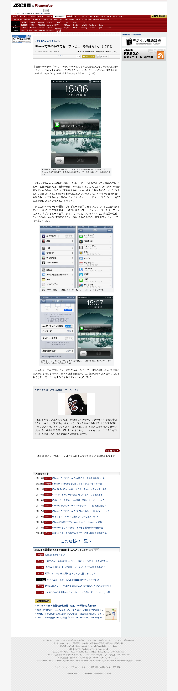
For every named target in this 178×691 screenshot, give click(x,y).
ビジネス (32, 16)
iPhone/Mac (42, 5)
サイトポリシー (63, 667)
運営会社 (94, 667)
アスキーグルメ (47, 19)
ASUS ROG (41, 25)
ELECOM (24, 25)
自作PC (85, 16)
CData (75, 28)
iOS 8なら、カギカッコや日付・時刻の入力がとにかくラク (79, 500)
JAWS (24, 28)
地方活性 (96, 19)
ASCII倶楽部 (159, 16)
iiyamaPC (41, 22)
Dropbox (66, 28)
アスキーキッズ (17, 19)
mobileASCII (97, 658)
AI (21, 16)
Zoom (109, 28)
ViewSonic (92, 25)
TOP (44, 640)
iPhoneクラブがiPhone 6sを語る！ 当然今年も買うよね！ (79, 478)
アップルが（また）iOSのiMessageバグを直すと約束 (73, 580)
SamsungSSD (56, 25)
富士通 (24, 22)
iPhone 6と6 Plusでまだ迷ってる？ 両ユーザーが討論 (77, 484)
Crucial (75, 25)
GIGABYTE (50, 25)
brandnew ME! (59, 30)
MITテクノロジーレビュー (110, 658)
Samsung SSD (58, 652)
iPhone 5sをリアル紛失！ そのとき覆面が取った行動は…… (79, 527)
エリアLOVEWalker (55, 661)
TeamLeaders (69, 19)
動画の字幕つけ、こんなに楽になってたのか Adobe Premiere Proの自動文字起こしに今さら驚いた (86, 610)
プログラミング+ (81, 19)
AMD (33, 25)
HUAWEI (84, 25)
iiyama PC (85, 643)
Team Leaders (90, 655)
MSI (67, 22)
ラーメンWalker (42, 661)
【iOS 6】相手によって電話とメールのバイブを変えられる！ (75, 567)
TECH (40, 16)
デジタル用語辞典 (85, 658)
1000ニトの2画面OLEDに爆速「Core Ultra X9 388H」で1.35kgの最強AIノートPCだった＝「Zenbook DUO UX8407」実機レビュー (102, 617)
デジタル (48, 16)
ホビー (77, 16)
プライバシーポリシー (80, 667)
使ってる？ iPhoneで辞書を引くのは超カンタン (75, 516)
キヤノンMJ (33, 30)
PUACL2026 (104, 19)
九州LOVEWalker (108, 661)
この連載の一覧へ (76, 541)
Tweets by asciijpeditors (132, 35)
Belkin (101, 25)
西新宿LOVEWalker (81, 661)
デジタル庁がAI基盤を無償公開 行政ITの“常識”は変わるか (66, 605)
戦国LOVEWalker (134, 661)
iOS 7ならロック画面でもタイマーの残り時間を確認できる (79, 533)
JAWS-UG (70, 646)
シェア (60, 56)
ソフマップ (50, 30)
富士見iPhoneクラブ (45, 41)
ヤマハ (101, 28)
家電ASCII (36, 19)
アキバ (96, 16)
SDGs (90, 19)
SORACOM (80, 652)
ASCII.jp (22, 5)
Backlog (84, 28)
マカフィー (24, 30)
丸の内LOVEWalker (121, 661)
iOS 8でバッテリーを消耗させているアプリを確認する (77, 494)
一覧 (78, 56)
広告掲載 (116, 667)
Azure (50, 28)
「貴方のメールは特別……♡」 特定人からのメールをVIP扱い (76, 561)
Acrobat (33, 28)
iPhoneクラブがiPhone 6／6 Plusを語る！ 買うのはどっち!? (80, 511)
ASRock (67, 25)
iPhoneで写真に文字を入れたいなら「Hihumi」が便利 (77, 522)
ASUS (75, 22)
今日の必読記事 (63, 658)
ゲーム (121, 16)
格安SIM (27, 19)
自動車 (69, 16)
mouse (32, 22)
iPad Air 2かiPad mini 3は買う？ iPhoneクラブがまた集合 (79, 489)
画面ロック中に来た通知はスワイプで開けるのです (70, 573)
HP (84, 22)
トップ (15, 16)
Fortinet (92, 28)
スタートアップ (112, 16)
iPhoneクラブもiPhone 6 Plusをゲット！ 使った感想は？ (79, 505)
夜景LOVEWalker (95, 661)
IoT (25, 16)
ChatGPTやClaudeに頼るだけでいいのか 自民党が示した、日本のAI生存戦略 (76, 613)
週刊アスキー (58, 19)
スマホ (102, 16)
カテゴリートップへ (110, 450)
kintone (41, 28)
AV (91, 16)
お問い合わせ (105, 667)
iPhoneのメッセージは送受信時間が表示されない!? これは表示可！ (78, 586)
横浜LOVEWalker (68, 661)
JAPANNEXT (41, 31)
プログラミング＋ (102, 655)
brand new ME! (103, 649)
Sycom (49, 22)
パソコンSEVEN (58, 22)
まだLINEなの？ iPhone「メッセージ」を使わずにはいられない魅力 (78, 592)
